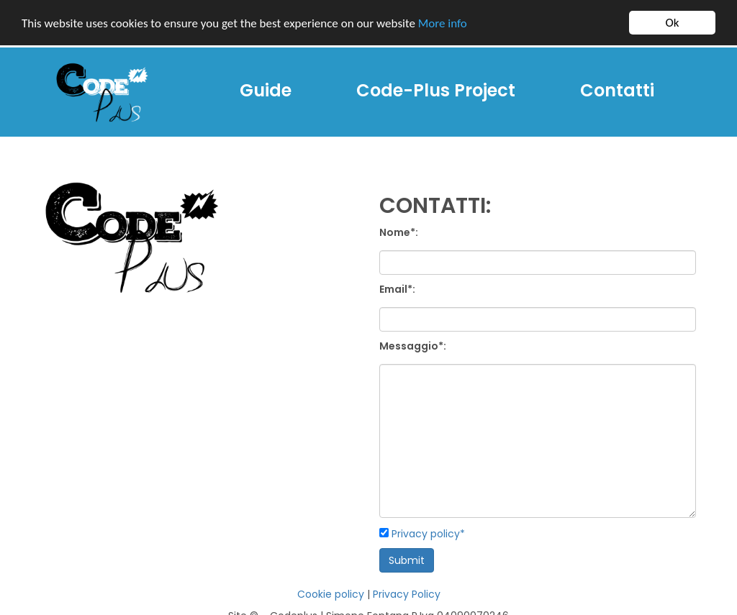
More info (442, 23)
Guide (271, 90)
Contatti (617, 90)
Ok (672, 22)
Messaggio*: (412, 346)
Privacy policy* (428, 534)
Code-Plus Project (435, 90)
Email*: (397, 289)
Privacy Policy (406, 594)
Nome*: (398, 232)
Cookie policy (330, 594)
